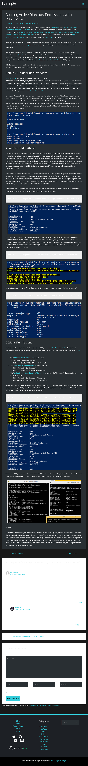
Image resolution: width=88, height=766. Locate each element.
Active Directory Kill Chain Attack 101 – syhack (29, 636)
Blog (18, 721)
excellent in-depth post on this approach (29, 45)
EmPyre (44, 734)
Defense (44, 729)
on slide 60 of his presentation (56, 348)
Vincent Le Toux (55, 60)
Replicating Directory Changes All (25, 365)
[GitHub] (20, 737)
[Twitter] (14, 737)
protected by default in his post (36, 91)
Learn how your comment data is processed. (44, 705)
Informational (43, 736)
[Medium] (15, 740)
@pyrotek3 (55, 27)
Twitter (18, 731)
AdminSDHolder (11, 78)
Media (18, 728)
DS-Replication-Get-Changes (23, 358)
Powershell (44, 741)
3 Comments (10, 23)
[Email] (22, 740)
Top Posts (44, 749)
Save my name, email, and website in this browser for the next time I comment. (35, 692)
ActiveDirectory (44, 726)
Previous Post (16, 553)
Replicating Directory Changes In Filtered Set (29, 373)
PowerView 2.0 (49, 37)
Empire (44, 731)
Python (44, 744)
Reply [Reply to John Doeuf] (80, 602)
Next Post (73, 553)
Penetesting (44, 739)
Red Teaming (20, 23)
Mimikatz (30, 55)
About (18, 723)
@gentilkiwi (21, 55)
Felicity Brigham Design (58, 761)
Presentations (18, 726)
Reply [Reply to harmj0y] (77, 625)
